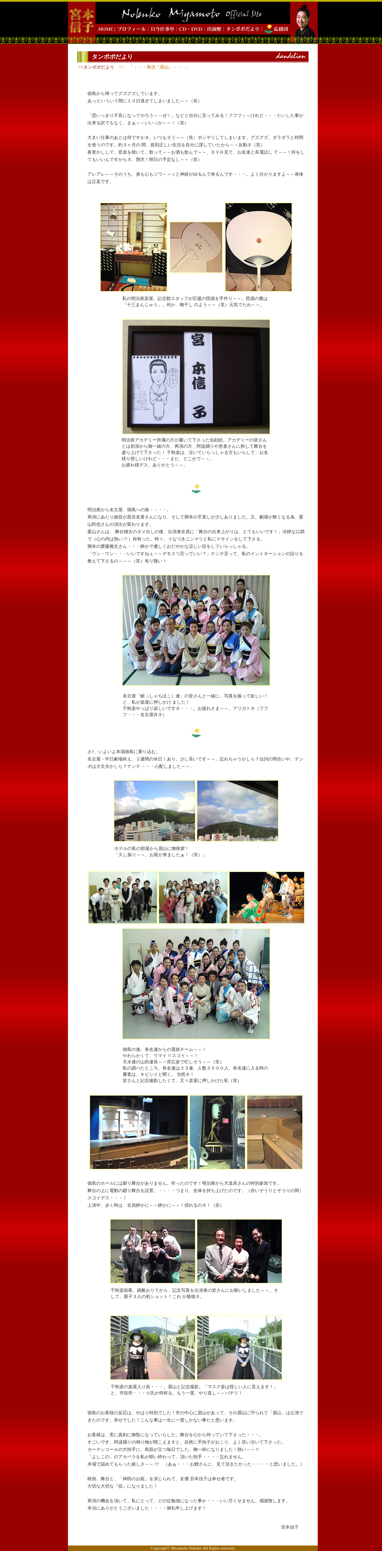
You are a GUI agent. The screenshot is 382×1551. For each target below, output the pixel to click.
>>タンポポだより (96, 67)
